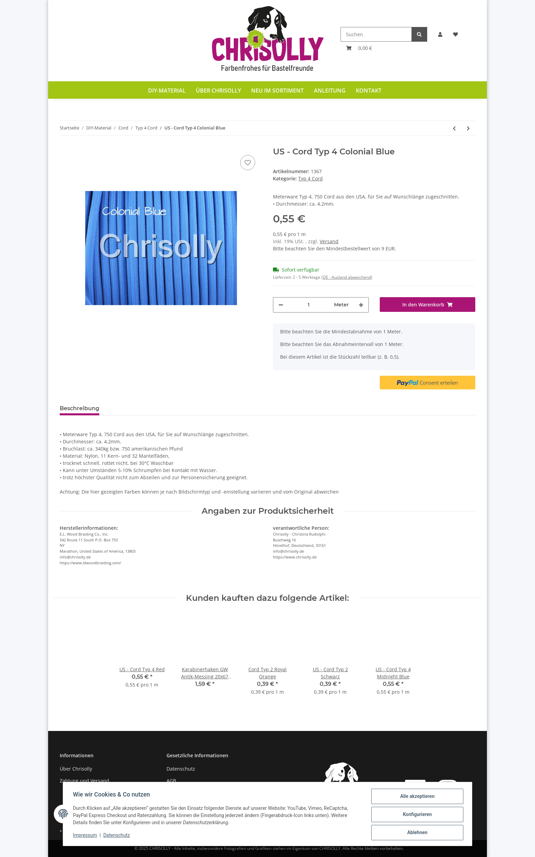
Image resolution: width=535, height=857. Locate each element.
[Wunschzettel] (455, 34)
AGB (171, 780)
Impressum (86, 836)
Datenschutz (181, 768)
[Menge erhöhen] (360, 305)
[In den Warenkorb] (428, 304)
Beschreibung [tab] (79, 408)
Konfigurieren (416, 815)
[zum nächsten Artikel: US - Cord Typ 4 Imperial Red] (468, 128)
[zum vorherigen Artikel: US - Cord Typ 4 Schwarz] (454, 128)
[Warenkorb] (359, 48)
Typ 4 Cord (310, 178)
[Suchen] (376, 34)
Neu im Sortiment (277, 90)
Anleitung (330, 90)
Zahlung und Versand (84, 780)
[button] (440, 34)
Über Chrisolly (218, 90)
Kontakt (368, 90)
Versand (329, 241)
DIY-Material (167, 90)
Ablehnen (416, 832)
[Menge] (308, 305)
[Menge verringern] (280, 305)
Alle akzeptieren (416, 797)
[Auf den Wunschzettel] (247, 162)
